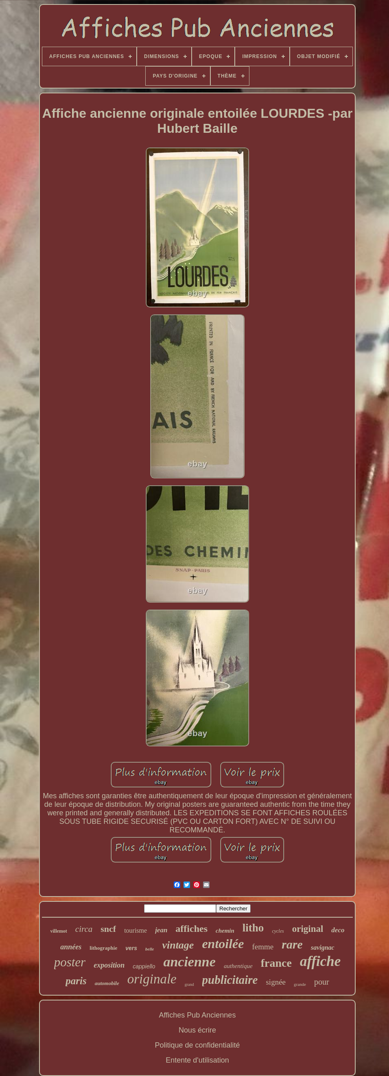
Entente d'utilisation (197, 1060)
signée (276, 982)
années (70, 947)
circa (83, 929)
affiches (191, 928)
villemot (58, 931)
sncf (108, 929)
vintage (178, 945)
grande (300, 984)
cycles (278, 931)
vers (131, 948)
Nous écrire (197, 1030)
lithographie (103, 948)
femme (262, 946)
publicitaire (230, 979)
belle (149, 948)
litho (253, 928)
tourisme (135, 930)
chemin (225, 930)
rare (292, 944)
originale (152, 979)
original (307, 929)
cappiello (144, 966)
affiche (320, 961)
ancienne (189, 961)
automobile (107, 983)
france (276, 963)
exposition (109, 965)
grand (189, 984)
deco (337, 930)
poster (70, 962)
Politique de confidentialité (197, 1045)
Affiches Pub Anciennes (197, 1015)
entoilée (223, 943)
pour (321, 981)
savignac (322, 947)
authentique (238, 966)
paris (76, 980)
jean (161, 930)
